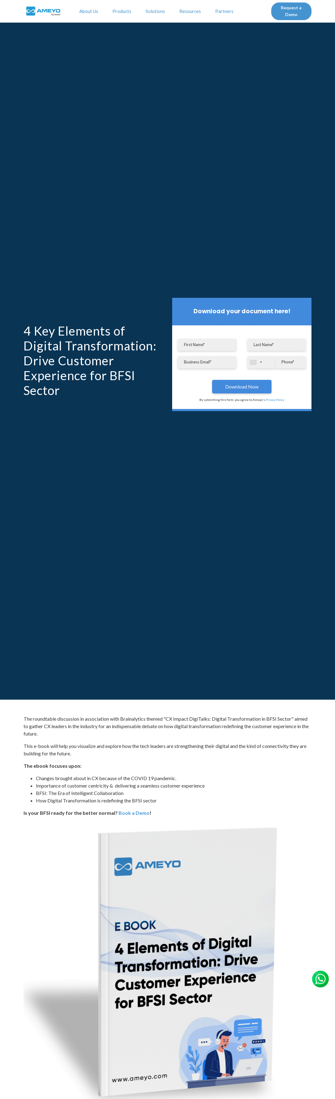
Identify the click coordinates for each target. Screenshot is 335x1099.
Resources (191, 11)
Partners (225, 11)
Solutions (156, 11)
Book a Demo (134, 813)
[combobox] (261, 362)
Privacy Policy (275, 400)
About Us (89, 11)
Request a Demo (291, 11)
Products (122, 11)
